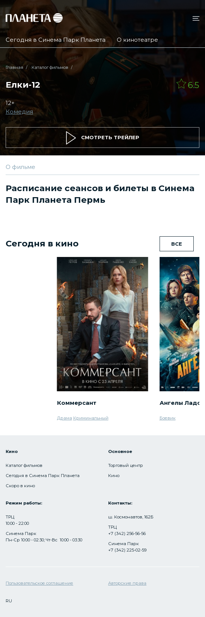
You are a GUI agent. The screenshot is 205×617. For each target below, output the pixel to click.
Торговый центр (125, 465)
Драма (64, 418)
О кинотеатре (137, 39)
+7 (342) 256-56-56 (127, 533)
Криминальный (91, 418)
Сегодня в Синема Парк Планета (56, 39)
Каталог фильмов (50, 67)
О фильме (20, 166)
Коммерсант (76, 402)
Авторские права (127, 583)
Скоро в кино (20, 485)
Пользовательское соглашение (39, 583)
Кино (113, 475)
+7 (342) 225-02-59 (127, 550)
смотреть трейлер (102, 137)
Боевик (168, 418)
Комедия (19, 111)
